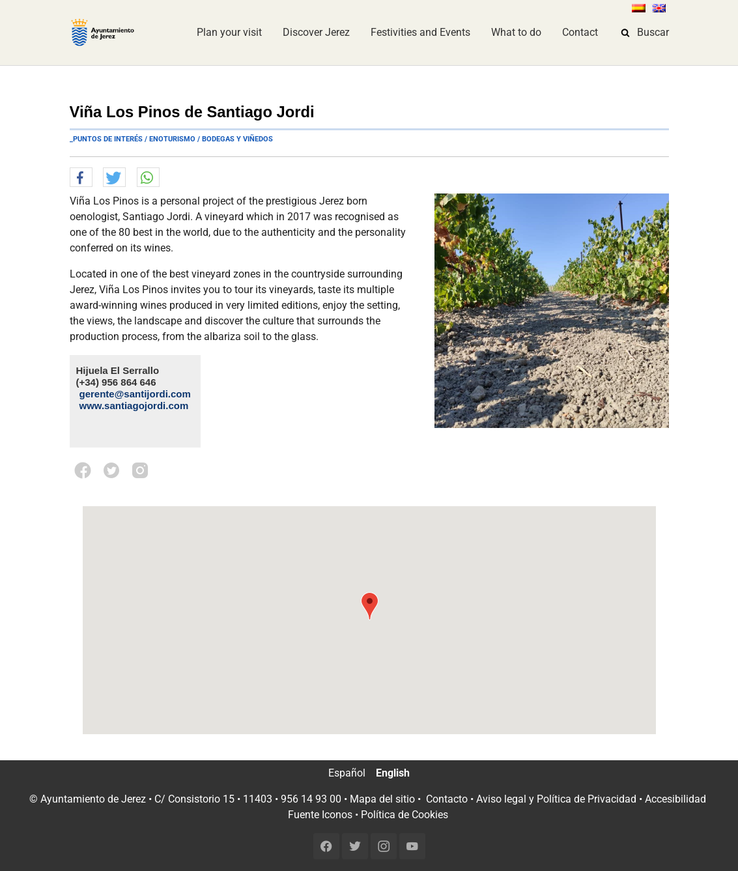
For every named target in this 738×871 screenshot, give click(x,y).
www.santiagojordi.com (134, 405)
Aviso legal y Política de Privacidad (556, 799)
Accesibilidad (675, 799)
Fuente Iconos (320, 814)
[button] (81, 178)
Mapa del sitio (382, 799)
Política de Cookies (404, 814)
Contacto (447, 799)
